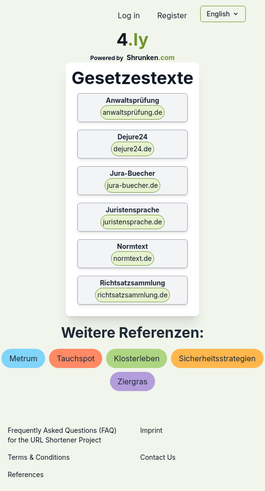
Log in (129, 15)
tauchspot (76, 358)
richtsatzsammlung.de (132, 295)
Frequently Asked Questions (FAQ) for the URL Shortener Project (62, 435)
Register (172, 15)
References (26, 474)
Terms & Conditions (39, 457)
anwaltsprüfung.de (132, 112)
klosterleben (136, 358)
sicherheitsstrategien (217, 358)
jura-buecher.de (132, 185)
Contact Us (158, 457)
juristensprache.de (132, 222)
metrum (23, 358)
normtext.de (132, 258)
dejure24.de (132, 149)
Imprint (151, 430)
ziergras (132, 381)
